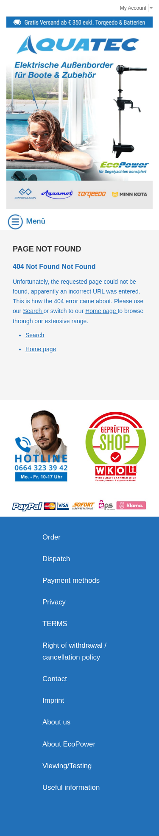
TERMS (54, 624)
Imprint (53, 700)
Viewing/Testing (67, 766)
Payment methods (71, 580)
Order (51, 537)
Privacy (54, 602)
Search (33, 311)
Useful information (71, 787)
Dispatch (56, 559)
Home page (101, 311)
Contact (54, 679)
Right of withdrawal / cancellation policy (74, 651)
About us (56, 722)
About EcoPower (68, 744)
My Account (133, 8)
